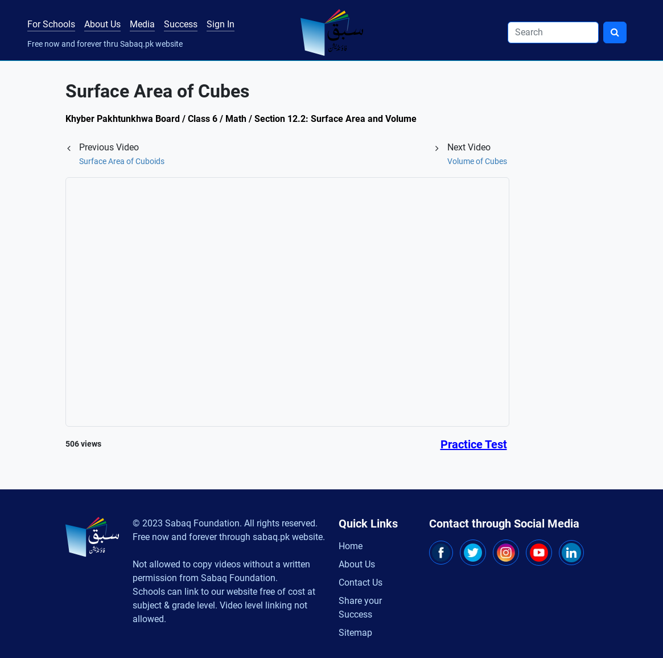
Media (142, 24)
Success (180, 24)
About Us (102, 24)
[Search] (553, 32)
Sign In (220, 24)
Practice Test (473, 444)
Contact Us (360, 582)
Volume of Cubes (477, 161)
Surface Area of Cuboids (121, 161)
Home (351, 546)
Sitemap (355, 632)
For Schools (51, 24)
